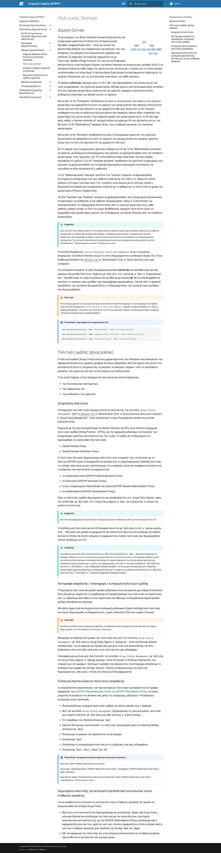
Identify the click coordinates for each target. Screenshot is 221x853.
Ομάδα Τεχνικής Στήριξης (55, 846)
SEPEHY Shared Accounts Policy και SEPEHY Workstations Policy (111, 691)
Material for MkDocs (38, 849)
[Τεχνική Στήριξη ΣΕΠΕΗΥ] (21, 4)
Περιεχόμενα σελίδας (180, 17)
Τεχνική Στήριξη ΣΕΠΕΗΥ (31, 17)
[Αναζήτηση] (145, 3)
